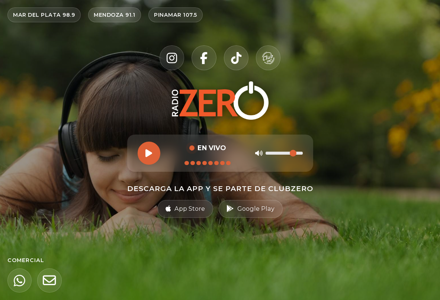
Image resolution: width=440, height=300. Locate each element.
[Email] (51, 280)
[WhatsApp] (20, 280)
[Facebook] (203, 57)
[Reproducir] (149, 153)
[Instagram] (171, 57)
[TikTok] (236, 57)
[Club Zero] (269, 57)
